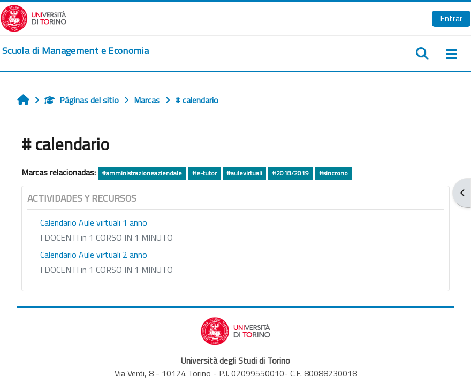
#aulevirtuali (244, 173)
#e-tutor (204, 173)
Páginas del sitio (81, 100)
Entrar (451, 18)
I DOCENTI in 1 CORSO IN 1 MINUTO (106, 237)
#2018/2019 (290, 173)
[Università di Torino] (33, 17)
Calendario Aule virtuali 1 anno (93, 222)
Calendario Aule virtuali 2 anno (93, 254)
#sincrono (333, 173)
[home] (75, 51)
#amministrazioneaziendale (142, 173)
